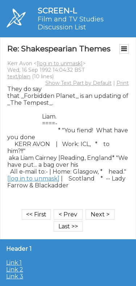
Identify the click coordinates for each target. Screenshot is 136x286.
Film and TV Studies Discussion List (71, 23)
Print (122, 83)
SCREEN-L (57, 10)
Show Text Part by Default (78, 83)
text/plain (18, 76)
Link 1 (14, 262)
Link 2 (14, 269)
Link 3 (14, 276)
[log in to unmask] (60, 63)
